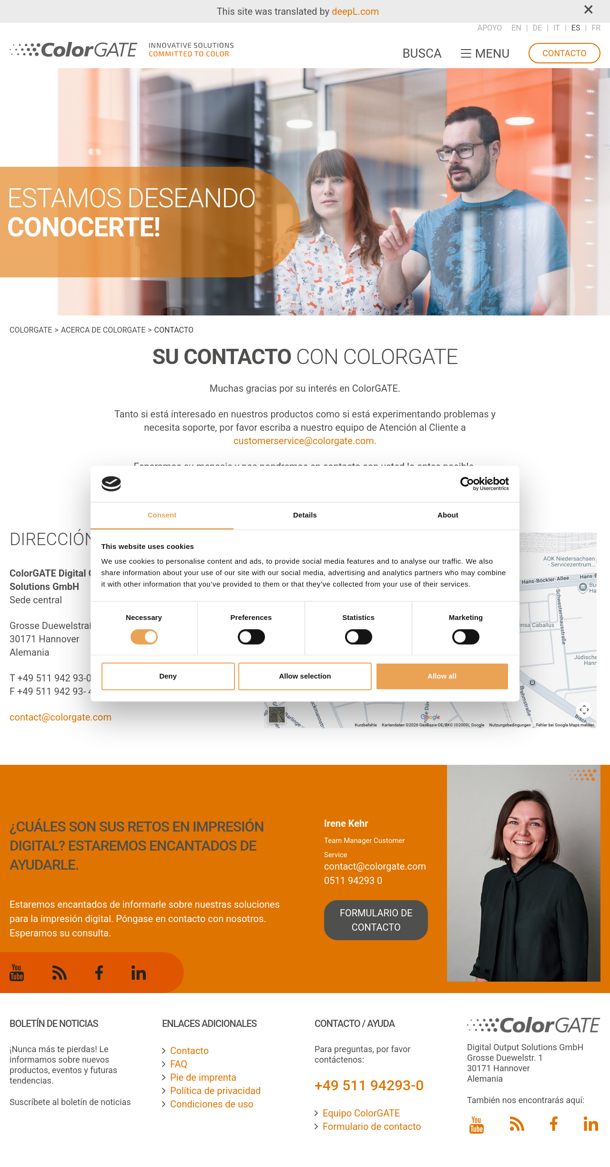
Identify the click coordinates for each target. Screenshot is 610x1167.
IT (556, 27)
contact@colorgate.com (61, 717)
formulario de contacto (376, 920)
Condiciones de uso (212, 1104)
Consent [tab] (162, 515)
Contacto (564, 53)
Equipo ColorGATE (361, 1113)
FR (595, 27)
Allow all (442, 676)
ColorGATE (31, 330)
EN (516, 27)
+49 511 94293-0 (369, 1085)
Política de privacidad (215, 1090)
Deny (168, 676)
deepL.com (355, 11)
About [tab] (447, 515)
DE (537, 27)
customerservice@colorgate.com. (305, 441)
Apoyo (490, 27)
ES (575, 27)
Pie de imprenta (203, 1077)
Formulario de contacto (372, 1126)
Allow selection (305, 676)
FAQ (178, 1064)
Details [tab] (305, 515)
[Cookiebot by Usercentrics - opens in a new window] (467, 484)
